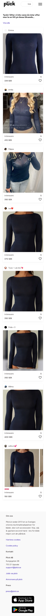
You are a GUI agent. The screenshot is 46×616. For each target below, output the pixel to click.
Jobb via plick (11, 573)
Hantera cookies (13, 540)
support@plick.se (13, 567)
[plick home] (9, 4)
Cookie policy (12, 545)
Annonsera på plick (14, 579)
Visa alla (6, 23)
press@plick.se (12, 591)
